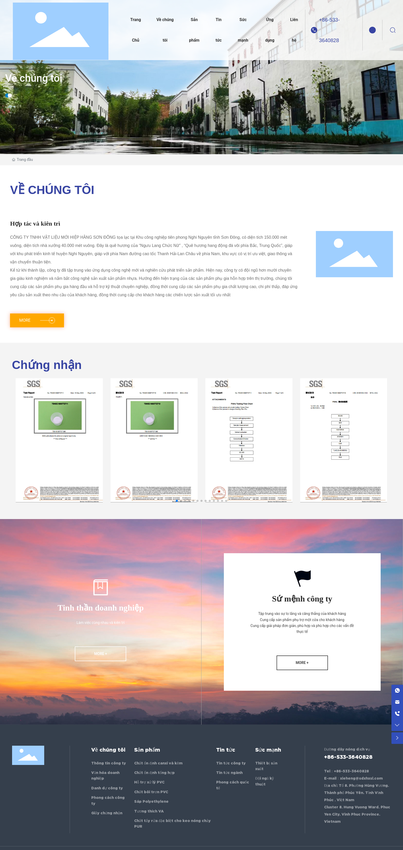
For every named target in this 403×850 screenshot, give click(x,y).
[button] (177, 501)
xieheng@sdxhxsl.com (361, 778)
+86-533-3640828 (329, 30)
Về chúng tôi (33, 80)
